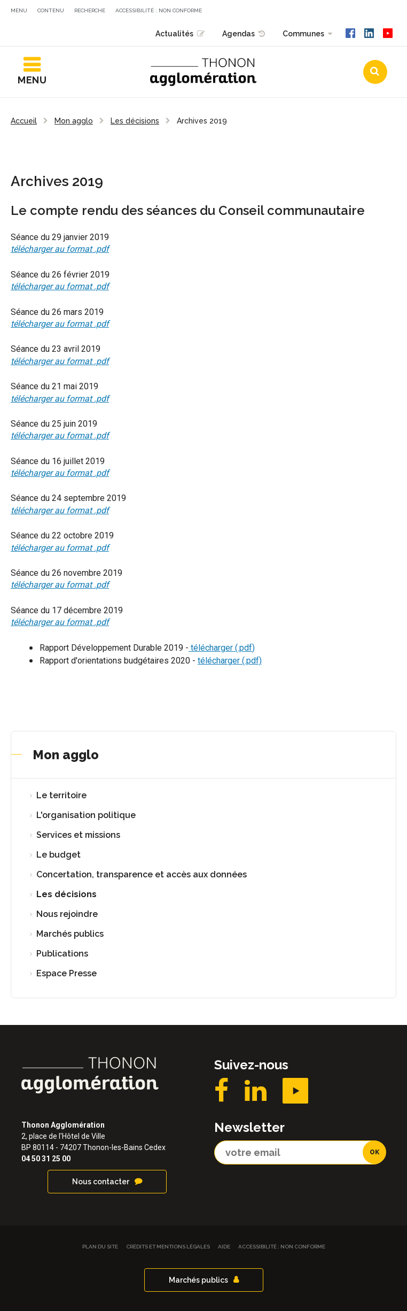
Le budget (58, 855)
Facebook (221, 1091)
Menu (19, 10)
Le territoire (61, 795)
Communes (303, 33)
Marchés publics (70, 934)
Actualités (174, 33)
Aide (224, 1247)
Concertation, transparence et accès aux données (141, 874)
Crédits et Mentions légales (168, 1247)
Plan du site (100, 1247)
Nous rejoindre (67, 914)
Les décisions (66, 894)
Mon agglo (66, 754)
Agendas (238, 33)
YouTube (295, 1091)
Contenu (50, 10)
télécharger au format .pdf (60, 249)
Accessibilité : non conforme (158, 10)
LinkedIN (256, 1091)
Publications (62, 953)
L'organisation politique (86, 815)
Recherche (89, 10)
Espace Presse (66, 973)
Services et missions (78, 835)
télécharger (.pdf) (222, 648)
